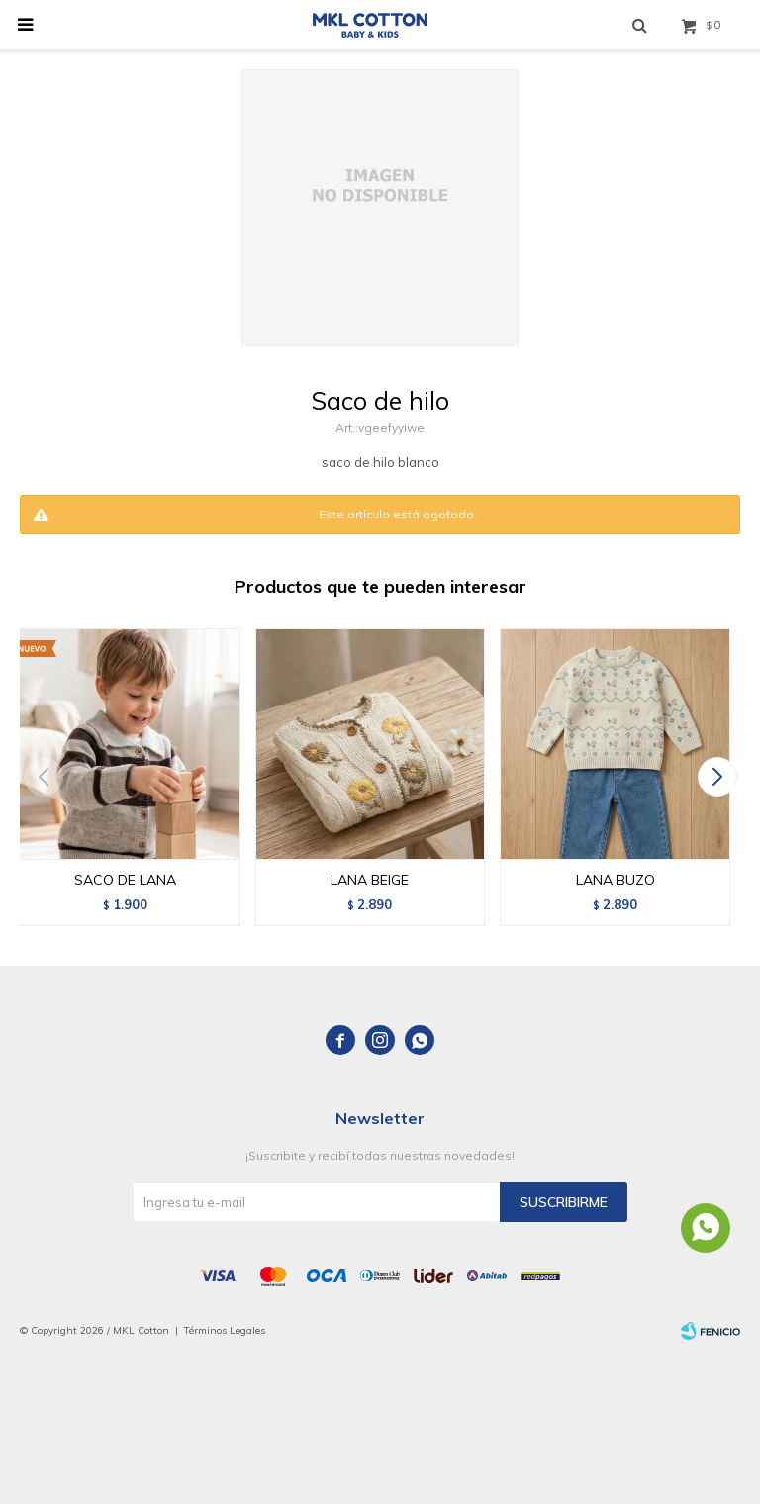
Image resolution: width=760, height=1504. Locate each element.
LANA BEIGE (370, 880)
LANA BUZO (615, 880)
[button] (717, 777)
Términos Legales (224, 1330)
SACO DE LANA (125, 880)
